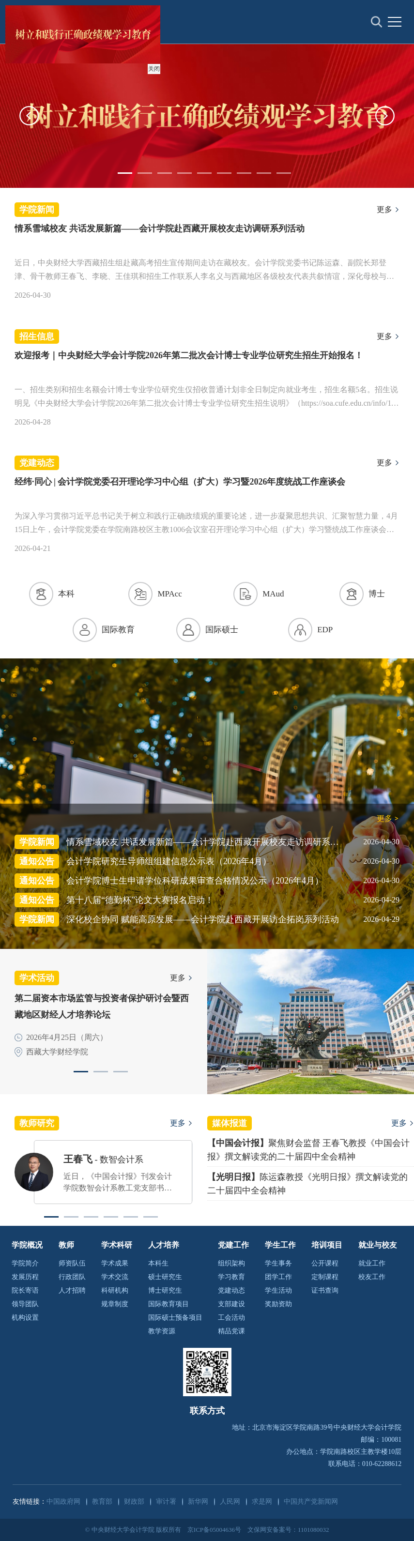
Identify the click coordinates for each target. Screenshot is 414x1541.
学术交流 (114, 1277)
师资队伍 (72, 1263)
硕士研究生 (165, 1277)
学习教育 (231, 1277)
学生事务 (278, 1263)
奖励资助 (278, 1304)
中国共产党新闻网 (311, 1501)
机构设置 (25, 1317)
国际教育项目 (168, 1304)
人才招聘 (72, 1290)
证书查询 (324, 1290)
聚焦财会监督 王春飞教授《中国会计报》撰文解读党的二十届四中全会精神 (308, 1149)
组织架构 (231, 1263)
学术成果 (114, 1263)
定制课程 (324, 1277)
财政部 (134, 1501)
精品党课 (231, 1331)
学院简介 (25, 1263)
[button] (29, 115)
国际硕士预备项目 (175, 1317)
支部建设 (231, 1304)
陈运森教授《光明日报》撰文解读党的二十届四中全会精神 (307, 1183)
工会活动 (231, 1317)
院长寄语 (25, 1290)
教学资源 (161, 1331)
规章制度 (114, 1304)
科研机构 (114, 1290)
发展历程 (25, 1277)
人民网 (230, 1501)
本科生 (158, 1263)
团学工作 (278, 1277)
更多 (384, 209)
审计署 (166, 1501)
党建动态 (231, 1290)
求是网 (262, 1501)
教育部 (102, 1501)
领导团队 (25, 1304)
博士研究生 (165, 1290)
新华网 (198, 1501)
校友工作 (371, 1277)
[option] (207, 116)
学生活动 (278, 1290)
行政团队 (72, 1277)
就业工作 (371, 1263)
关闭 (152, 67)
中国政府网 (63, 1501)
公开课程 (324, 1263)
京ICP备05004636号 (214, 1529)
